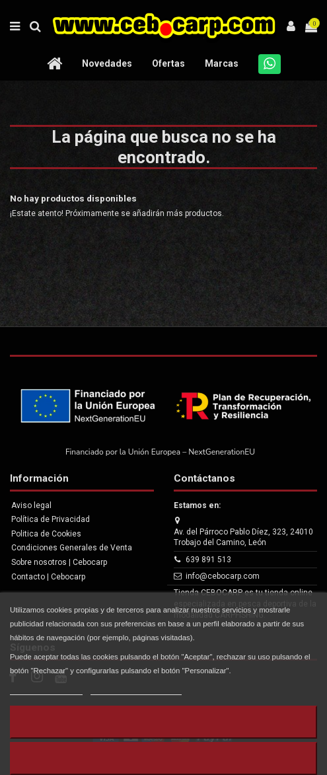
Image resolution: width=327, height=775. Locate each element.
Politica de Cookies (46, 533)
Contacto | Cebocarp (48, 576)
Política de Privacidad (50, 519)
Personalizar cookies (136, 688)
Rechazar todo (163, 721)
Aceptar (163, 758)
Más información (46, 688)
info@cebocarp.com (223, 576)
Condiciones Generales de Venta (71, 547)
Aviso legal (31, 505)
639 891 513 (208, 559)
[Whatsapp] (269, 64)
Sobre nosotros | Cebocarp (59, 562)
